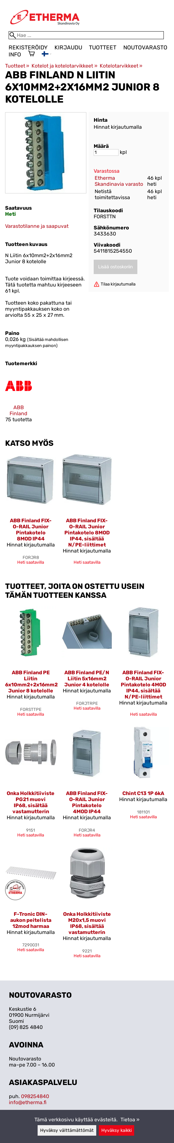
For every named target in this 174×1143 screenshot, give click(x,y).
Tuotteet (102, 47)
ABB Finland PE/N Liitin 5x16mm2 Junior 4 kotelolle (86, 678)
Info (15, 54)
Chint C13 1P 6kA (143, 793)
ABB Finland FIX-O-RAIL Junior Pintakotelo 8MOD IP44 (31, 529)
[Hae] (86, 35)
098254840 (35, 1096)
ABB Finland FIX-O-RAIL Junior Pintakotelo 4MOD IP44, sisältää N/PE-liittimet (143, 684)
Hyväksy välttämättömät (67, 1130)
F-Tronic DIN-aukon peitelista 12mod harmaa (30, 920)
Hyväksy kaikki (116, 1130)
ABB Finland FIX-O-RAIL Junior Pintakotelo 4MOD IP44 (87, 802)
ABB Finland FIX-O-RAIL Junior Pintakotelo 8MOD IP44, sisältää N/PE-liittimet (87, 532)
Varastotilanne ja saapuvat (37, 226)
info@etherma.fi (28, 1102)
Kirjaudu (68, 47)
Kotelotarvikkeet (121, 66)
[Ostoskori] (31, 54)
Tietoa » (130, 1120)
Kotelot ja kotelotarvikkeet (64, 66)
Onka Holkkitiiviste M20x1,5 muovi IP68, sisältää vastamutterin (87, 923)
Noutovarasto (145, 47)
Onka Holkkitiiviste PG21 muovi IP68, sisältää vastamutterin (30, 802)
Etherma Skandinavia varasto (119, 181)
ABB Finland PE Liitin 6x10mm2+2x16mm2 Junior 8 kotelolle (31, 681)
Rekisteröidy (28, 47)
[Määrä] (106, 152)
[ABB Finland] (18, 400)
